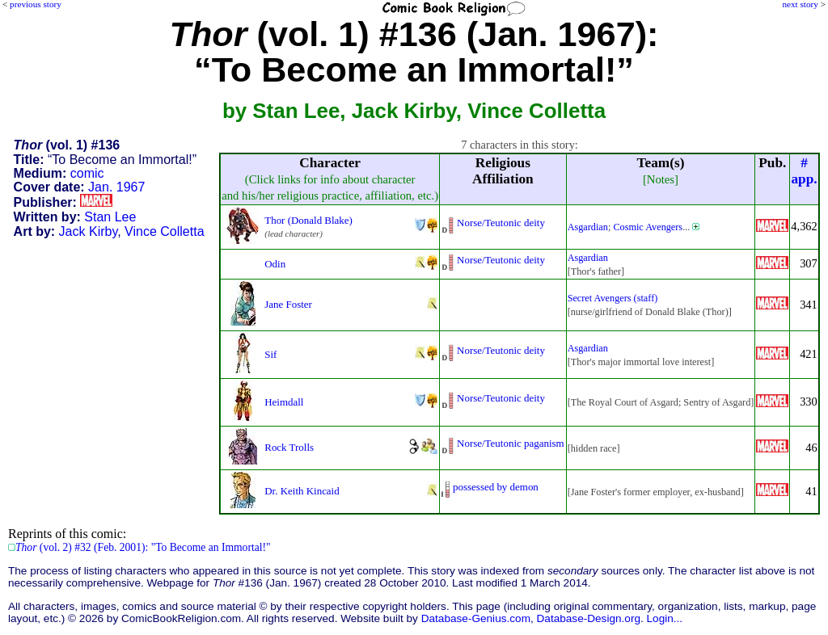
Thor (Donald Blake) (308, 220)
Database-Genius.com (475, 618)
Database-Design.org (588, 618)
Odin (274, 264)
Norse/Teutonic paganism (510, 443)
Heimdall (283, 402)
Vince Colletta (164, 231)
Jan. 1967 (116, 187)
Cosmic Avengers (647, 227)
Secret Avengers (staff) (613, 298)
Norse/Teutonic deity (501, 223)
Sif (270, 354)
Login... (665, 618)
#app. (804, 171)
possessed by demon (496, 487)
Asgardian (588, 227)
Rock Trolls (289, 447)
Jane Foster (288, 304)
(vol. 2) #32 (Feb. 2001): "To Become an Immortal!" (143, 547)
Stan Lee (110, 217)
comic (87, 173)
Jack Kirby (88, 231)
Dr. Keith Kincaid (301, 491)
